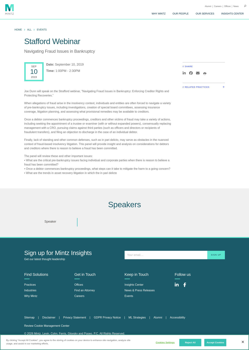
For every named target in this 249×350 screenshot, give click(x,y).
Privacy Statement (74, 317)
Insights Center (232, 13)
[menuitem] (159, 13)
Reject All (190, 342)
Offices (227, 6)
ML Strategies (137, 317)
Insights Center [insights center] (134, 284)
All (29, 29)
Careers (218, 6)
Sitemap (29, 317)
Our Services (205, 13)
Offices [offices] (78, 284)
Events (42, 29)
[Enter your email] (175, 255)
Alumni (208, 6)
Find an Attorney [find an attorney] (84, 290)
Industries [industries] (30, 290)
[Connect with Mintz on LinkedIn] (178, 287)
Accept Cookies (215, 342)
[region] (124, 342)
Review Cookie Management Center (47, 325)
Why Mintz (159, 13)
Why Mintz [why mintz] (30, 295)
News (236, 6)
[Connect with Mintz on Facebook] (186, 287)
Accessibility (177, 317)
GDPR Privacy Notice (107, 317)
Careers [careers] (79, 295)
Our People (181, 13)
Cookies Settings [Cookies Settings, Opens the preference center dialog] (165, 342)
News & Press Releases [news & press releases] (140, 290)
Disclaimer (48, 317)
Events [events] (129, 295)
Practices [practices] (30, 284)
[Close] (243, 342)
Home (18, 29)
